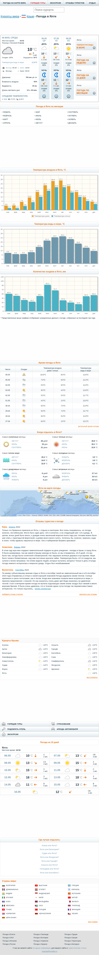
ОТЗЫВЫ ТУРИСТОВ (75, 3)
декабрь (72, 123)
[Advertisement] (49, 26)
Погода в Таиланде (41, 934)
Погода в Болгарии (41, 938)
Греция (75, 885)
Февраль (66, 460)
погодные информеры (41, 948)
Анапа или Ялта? (49, 845)
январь (6, 112)
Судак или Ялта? (49, 853)
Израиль (76, 889)
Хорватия (10, 913)
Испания (76, 893)
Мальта (75, 901)
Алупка (5, 645)
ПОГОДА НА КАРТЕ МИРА (14, 3)
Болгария (10, 885)
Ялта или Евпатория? (49, 849)
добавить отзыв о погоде (12, 594)
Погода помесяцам (83, 91)
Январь (65, 457)
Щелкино (55, 669)
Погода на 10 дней (49, 742)
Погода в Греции (70, 938)
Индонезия (44, 893)
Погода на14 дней (83, 76)
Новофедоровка (9, 657)
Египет (42, 889)
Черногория (45, 913)
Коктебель (56, 653)
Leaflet (19, 515)
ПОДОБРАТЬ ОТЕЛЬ (16, 729)
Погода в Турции (70, 934)
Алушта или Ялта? (49, 865)
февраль (7, 116)
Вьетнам (43, 885)
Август (15, 441)
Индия (9, 893)
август (39, 123)
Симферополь (57, 661)
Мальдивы (44, 901)
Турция (42, 909)
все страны (93, 922)
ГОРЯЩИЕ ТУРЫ (37, 3)
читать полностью (43, 589)
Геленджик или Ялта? (49, 869)
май (38, 112)
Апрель (12, 527)
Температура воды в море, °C (49, 224)
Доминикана (12, 889)
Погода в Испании (10, 941)
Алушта (54, 645)
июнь (38, 116)
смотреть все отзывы (88, 594)
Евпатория (6, 653)
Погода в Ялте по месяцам (49, 106)
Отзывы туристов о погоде (49, 521)
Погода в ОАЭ (8, 938)
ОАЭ (41, 905)
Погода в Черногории (72, 941)
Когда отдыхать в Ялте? (49, 432)
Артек (4, 649)
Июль (14, 444)
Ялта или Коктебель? (49, 873)
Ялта (4, 673)
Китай (74, 897)
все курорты (92, 677)
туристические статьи (77, 948)
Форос (5, 669)
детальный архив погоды (88, 426)
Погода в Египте (9, 934)
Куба (8, 901)
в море (85, 46)
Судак (4, 665)
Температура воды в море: (13, 62)
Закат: (22, 68)
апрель (6, 123)
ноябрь (72, 119)
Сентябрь (16, 447)
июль (38, 119)
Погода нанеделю (83, 61)
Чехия (75, 913)
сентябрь (73, 112)
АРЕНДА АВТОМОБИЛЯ (67, 729)
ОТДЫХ (92, 3)
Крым (30, 16)
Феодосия (55, 665)
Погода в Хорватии (41, 941)
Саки (53, 657)
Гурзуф (54, 649)
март (5, 119)
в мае (4, 99)
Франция (76, 909)
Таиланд (76, 905)
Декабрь (66, 464)
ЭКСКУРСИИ (55, 3)
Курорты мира (10, 16)
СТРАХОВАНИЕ (63, 724)
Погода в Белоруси (71, 944)
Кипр (41, 897)
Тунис (9, 909)
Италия (9, 897)
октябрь (72, 116)
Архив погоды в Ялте (50, 363)
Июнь (64, 447)
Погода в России (9, 944)
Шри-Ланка (11, 918)
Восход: (9, 68)
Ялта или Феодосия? (49, 857)
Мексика (10, 905)
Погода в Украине (40, 944)
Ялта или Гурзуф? (49, 861)
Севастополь (8, 661)
